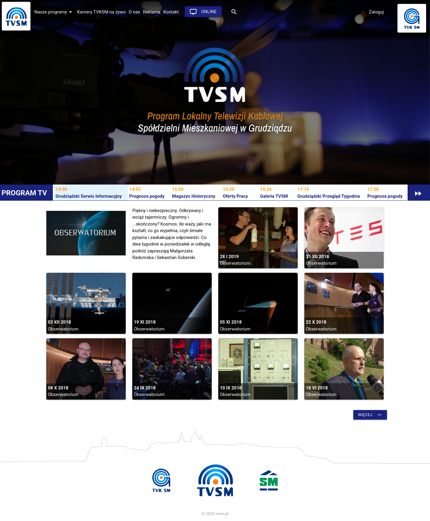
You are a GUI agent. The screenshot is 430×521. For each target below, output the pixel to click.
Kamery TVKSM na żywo (101, 12)
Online (203, 11)
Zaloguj (376, 12)
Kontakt (171, 12)
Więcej (370, 415)
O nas (134, 12)
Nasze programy (54, 12)
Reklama (151, 12)
